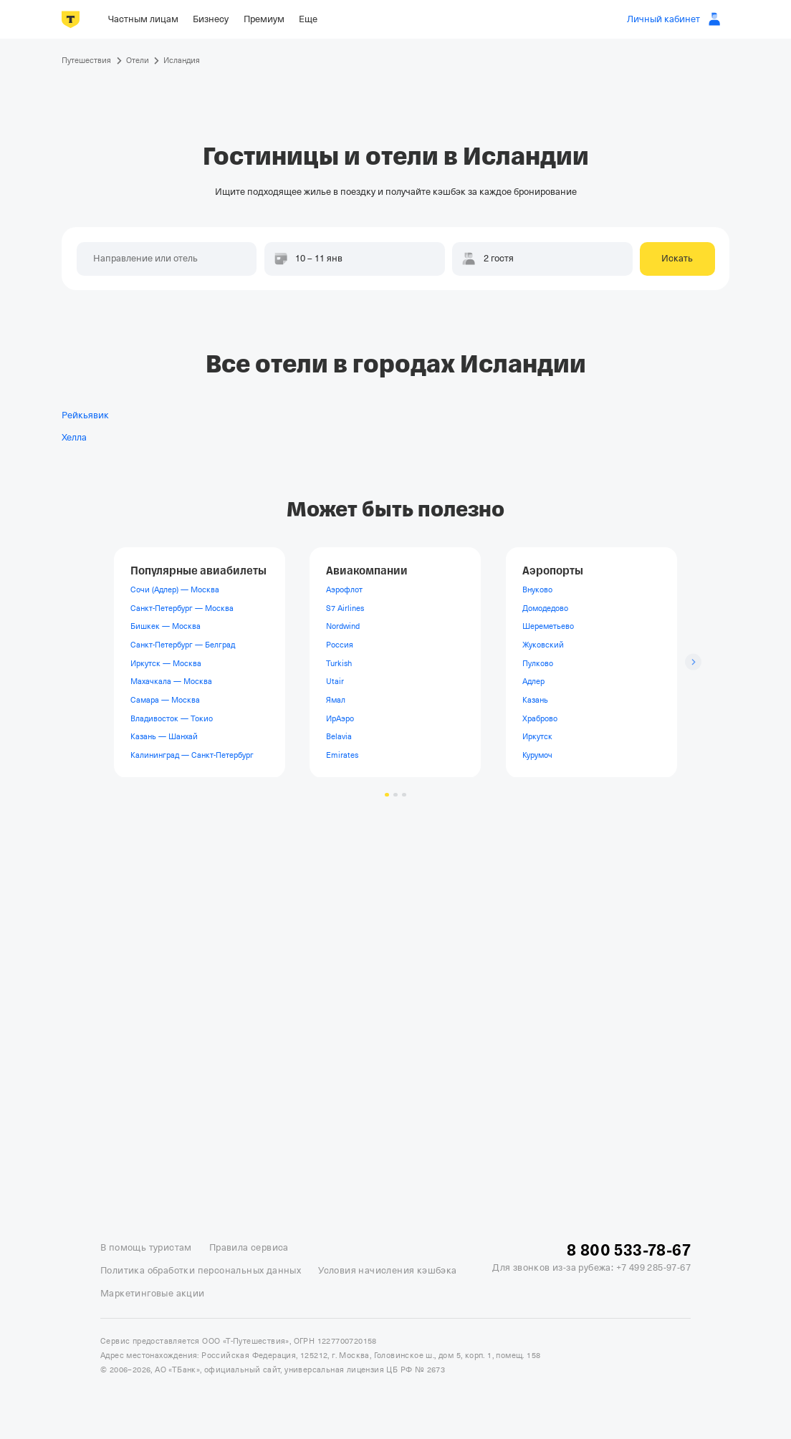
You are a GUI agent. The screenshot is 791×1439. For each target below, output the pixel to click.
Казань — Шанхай (164, 736)
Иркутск (537, 736)
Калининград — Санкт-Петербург (192, 754)
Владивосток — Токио (171, 717)
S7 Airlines (345, 608)
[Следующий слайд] (693, 662)
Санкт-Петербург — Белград (182, 644)
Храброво (539, 717)
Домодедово (545, 608)
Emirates (342, 754)
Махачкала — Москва (171, 681)
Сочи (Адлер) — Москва (174, 589)
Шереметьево (548, 626)
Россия (339, 644)
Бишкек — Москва (165, 626)
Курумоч (537, 754)
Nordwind (343, 626)
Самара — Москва (165, 700)
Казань (535, 700)
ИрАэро (340, 717)
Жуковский (543, 644)
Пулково (537, 662)
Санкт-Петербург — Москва (182, 608)
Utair (335, 681)
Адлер (533, 681)
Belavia (339, 736)
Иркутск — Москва (165, 662)
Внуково (537, 589)
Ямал (335, 700)
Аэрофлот (344, 589)
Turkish (339, 662)
